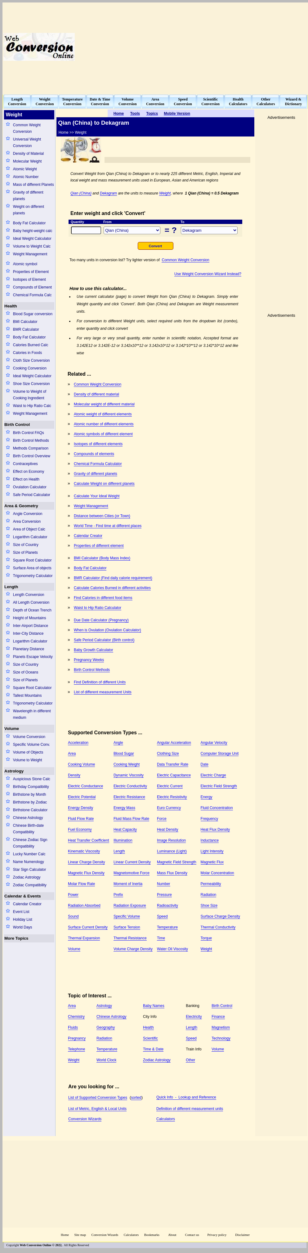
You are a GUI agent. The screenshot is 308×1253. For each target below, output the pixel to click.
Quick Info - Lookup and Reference (186, 1097)
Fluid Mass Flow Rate (131, 819)
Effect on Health (26, 479)
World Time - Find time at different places (107, 526)
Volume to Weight (27, 760)
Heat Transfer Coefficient (88, 840)
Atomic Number (26, 177)
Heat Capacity (125, 829)
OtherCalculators (266, 101)
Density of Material (28, 153)
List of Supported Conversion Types (97, 1097)
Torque (206, 938)
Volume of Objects (28, 752)
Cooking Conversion (30, 368)
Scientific (150, 1038)
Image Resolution (171, 840)
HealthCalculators (238, 101)
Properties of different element (99, 546)
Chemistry (76, 1016)
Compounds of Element (32, 287)
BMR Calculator (26, 329)
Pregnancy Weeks (89, 660)
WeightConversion (45, 101)
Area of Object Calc (29, 529)
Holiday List (22, 919)
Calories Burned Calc (30, 345)
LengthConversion (17, 101)
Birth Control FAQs (28, 433)
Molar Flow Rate (81, 884)
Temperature (167, 927)
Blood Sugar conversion (32, 314)
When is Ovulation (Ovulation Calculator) (107, 630)
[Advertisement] (211, 46)
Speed (162, 916)
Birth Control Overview (31, 456)
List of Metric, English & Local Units (97, 1109)
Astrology (14, 771)
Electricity (194, 1016)
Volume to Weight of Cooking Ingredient (29, 394)
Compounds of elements (94, 454)
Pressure (164, 895)
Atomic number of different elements (104, 424)
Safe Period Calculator (31, 495)
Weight (165, 193)
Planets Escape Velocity (33, 657)
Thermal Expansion (84, 938)
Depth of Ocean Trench (32, 610)
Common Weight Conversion (27, 128)
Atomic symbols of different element (103, 434)
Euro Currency (169, 808)
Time (161, 938)
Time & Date (153, 1049)
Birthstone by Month (29, 794)
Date (204, 764)
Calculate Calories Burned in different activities (112, 588)
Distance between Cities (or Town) (102, 516)
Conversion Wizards (84, 1119)
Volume (11, 728)
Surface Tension (127, 927)
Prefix (118, 895)
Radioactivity (167, 905)
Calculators (165, 1119)
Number (163, 884)
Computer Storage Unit (220, 753)
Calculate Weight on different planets (104, 483)
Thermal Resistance (130, 938)
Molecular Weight (27, 161)
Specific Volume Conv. (31, 744)
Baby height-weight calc (32, 231)
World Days (22, 927)
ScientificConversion (210, 101)
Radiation (208, 895)
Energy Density (80, 808)
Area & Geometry (21, 505)
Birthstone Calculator (30, 810)
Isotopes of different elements (98, 444)
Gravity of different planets (28, 195)
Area (72, 753)
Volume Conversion (29, 737)
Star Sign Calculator (29, 869)
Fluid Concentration (217, 808)
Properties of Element (31, 272)
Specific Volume (127, 916)
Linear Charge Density (86, 862)
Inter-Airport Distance (30, 626)
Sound (73, 916)
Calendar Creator (27, 904)
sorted (136, 1097)
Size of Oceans (25, 672)
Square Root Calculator (32, 560)
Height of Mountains (29, 618)
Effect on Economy (28, 471)
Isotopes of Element (29, 279)
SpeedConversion (183, 101)
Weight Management (30, 254)
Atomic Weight (25, 169)
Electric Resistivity (172, 797)
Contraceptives (25, 464)
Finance (218, 1016)
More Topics (16, 938)
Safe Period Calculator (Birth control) (104, 640)
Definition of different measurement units (189, 1109)
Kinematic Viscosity (84, 851)
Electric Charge (213, 775)
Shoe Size (209, 905)
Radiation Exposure (130, 905)
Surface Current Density (88, 927)
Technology (221, 1038)
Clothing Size (168, 753)
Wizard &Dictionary (293, 101)
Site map (80, 1235)
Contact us (192, 1235)
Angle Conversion (27, 514)
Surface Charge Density (220, 916)
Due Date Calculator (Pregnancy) (101, 620)
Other (190, 1060)
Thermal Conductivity (218, 927)
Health (10, 306)
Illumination (123, 840)
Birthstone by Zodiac (30, 802)
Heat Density (167, 829)
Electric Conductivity (130, 786)
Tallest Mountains (27, 695)
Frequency (209, 819)
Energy (206, 797)
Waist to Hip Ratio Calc (32, 406)
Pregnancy (77, 1038)
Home (65, 1235)
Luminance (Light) (172, 851)
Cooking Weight (127, 764)
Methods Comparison (30, 448)
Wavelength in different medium (32, 714)
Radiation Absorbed (84, 905)
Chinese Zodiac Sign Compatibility (30, 843)
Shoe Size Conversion (31, 384)
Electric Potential (82, 797)
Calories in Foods (27, 353)
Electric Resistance (129, 797)
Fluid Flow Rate (81, 819)
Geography (105, 1027)
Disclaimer (242, 1235)
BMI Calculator (25, 322)
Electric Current (170, 786)
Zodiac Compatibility (30, 885)
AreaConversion (155, 101)
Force (162, 819)
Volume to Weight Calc (32, 246)
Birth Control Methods (31, 440)
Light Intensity (212, 851)
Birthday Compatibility (31, 787)
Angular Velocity (214, 743)
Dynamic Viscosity (129, 775)
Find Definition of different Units (100, 682)
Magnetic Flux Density (86, 873)
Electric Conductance (85, 786)
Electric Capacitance (174, 775)
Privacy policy (216, 1235)
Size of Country (25, 545)
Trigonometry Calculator (33, 576)
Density (74, 775)
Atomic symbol (25, 264)
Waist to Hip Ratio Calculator (97, 608)
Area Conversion (27, 521)
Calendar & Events (22, 896)
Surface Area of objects (32, 568)
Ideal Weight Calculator (32, 238)
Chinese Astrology (28, 818)
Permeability (211, 884)
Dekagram (108, 193)
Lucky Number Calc (29, 854)
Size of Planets (25, 552)
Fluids (73, 1027)
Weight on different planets (28, 209)
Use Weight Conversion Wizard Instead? (207, 274)
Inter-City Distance (28, 633)
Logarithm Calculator (30, 537)
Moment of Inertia (128, 884)
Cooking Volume (81, 764)
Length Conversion (28, 595)
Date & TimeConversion (100, 101)
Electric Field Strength (219, 786)
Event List (21, 912)
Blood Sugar (124, 753)
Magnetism (221, 1027)
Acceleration (78, 743)
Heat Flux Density (215, 829)
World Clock (106, 1060)
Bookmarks (151, 1235)
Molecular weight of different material (104, 404)
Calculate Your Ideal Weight (96, 496)
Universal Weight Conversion (27, 142)
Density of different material (96, 394)
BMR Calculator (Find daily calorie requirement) (113, 578)
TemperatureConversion (72, 101)
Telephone (76, 1049)
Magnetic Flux (212, 862)
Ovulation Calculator (30, 487)
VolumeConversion (127, 101)
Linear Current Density (132, 862)
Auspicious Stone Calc (31, 779)
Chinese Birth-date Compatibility (28, 828)
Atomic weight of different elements (103, 414)
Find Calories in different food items (103, 598)
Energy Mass (124, 808)
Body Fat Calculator (29, 223)
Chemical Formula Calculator (98, 464)
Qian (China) (81, 193)
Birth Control (17, 424)
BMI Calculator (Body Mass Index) (102, 558)
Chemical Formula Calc (32, 295)
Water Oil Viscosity (172, 949)
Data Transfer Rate (172, 764)
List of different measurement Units (103, 692)
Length (11, 586)
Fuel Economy (80, 829)
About (172, 1235)
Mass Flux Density (172, 873)
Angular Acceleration (174, 743)
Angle (118, 743)
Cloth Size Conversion (31, 360)
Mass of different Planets (33, 184)
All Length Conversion (31, 602)
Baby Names (153, 1006)
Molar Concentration (217, 873)
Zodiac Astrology (27, 877)
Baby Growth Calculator (93, 650)
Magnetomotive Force (132, 873)
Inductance (210, 840)
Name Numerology (28, 862)
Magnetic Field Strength (176, 862)
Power (73, 895)
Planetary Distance (28, 649)
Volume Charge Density (133, 949)
